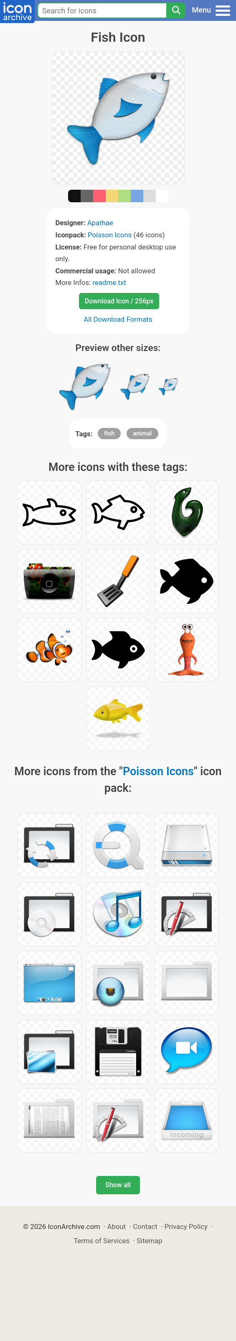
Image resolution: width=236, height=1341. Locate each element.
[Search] (175, 10)
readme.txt (109, 282)
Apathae (100, 223)
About (116, 1226)
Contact (145, 1226)
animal (142, 433)
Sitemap (149, 1241)
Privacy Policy (186, 1226)
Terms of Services (101, 1241)
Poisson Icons (110, 235)
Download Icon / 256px (119, 301)
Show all (117, 1185)
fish (109, 433)
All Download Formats (118, 319)
